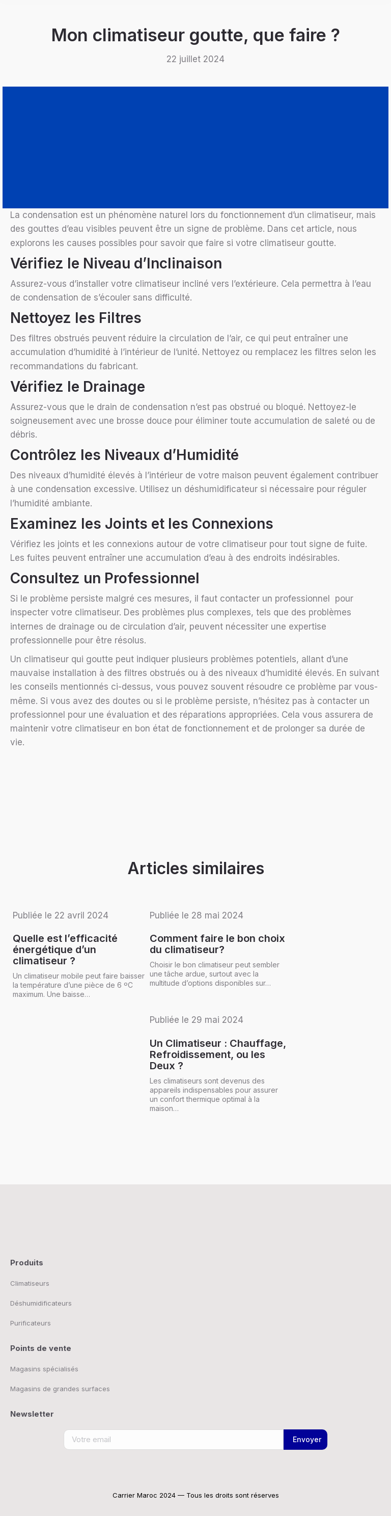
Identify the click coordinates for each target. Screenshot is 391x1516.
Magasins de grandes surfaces (60, 1389)
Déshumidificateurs (41, 1303)
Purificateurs (30, 1323)
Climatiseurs (29, 1283)
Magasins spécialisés (44, 1369)
